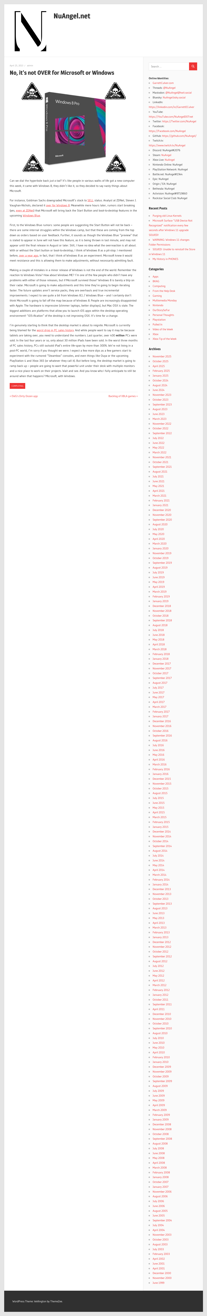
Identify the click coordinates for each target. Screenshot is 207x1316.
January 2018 (161, 658)
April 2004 (159, 1230)
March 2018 (160, 649)
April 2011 (159, 1009)
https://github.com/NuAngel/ (179, 135)
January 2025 (160, 375)
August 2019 (160, 567)
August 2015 (160, 793)
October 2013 (160, 898)
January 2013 (160, 937)
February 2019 (161, 596)
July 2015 (158, 798)
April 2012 (159, 980)
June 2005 (159, 1215)
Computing (17, 385)
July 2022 (158, 438)
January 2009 (161, 1119)
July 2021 (158, 476)
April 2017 (159, 702)
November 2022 (162, 423)
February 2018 (161, 654)
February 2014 (161, 879)
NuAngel (166, 155)
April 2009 (159, 1105)
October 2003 (161, 1239)
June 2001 (159, 1263)
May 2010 (158, 1047)
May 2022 (158, 447)
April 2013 (159, 922)
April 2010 (159, 1052)
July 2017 (158, 687)
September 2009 (162, 1081)
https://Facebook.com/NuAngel (167, 131)
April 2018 (159, 644)
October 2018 (161, 615)
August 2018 (160, 625)
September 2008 (162, 1138)
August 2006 (160, 1196)
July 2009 (158, 1090)
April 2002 (159, 1258)
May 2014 (158, 865)
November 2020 (162, 514)
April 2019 (159, 586)
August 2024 (160, 385)
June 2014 (158, 860)
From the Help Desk (164, 290)
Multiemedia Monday (165, 300)
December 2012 (162, 942)
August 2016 (160, 740)
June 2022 (158, 442)
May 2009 (158, 1100)
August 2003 (160, 1244)
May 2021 (158, 486)
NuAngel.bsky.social (174, 97)
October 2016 (161, 730)
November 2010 (162, 1018)
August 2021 (160, 471)
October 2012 (160, 951)
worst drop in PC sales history (55, 330)
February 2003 (161, 1253)
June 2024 (158, 390)
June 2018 (159, 634)
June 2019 (158, 577)
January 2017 (160, 716)
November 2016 (162, 726)
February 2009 (161, 1114)
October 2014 (160, 841)
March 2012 (159, 985)
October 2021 (160, 462)
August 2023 (160, 409)
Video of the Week (163, 329)
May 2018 (158, 639)
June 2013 (158, 913)
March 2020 (160, 543)
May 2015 (158, 807)
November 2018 (162, 610)
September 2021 (162, 466)
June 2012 (158, 970)
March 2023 (159, 418)
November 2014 (162, 836)
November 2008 (162, 1129)
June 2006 (159, 1206)
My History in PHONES (165, 259)
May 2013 (158, 918)
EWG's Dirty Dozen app (24, 396)
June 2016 (159, 750)
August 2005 (160, 1210)
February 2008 (161, 1172)
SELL (90, 200)
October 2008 (161, 1134)
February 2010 (161, 1057)
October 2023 (160, 399)
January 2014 (160, 884)
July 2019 (158, 572)
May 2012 (158, 975)
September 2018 (162, 620)
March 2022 (159, 452)
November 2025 (162, 356)
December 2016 (162, 721)
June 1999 (158, 1282)
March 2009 (160, 1110)
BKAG (156, 281)
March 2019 (159, 591)
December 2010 (162, 1014)
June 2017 (158, 692)
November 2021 (162, 457)
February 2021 (161, 500)
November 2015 (162, 783)
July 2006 (158, 1201)
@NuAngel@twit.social (178, 92)
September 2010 (162, 1028)
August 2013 (160, 908)
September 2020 (162, 519)
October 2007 (161, 1182)
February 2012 (161, 990)
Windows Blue (31, 215)
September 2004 (162, 1220)
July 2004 (158, 1225)
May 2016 (158, 754)
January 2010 (161, 1062)
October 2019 (160, 558)
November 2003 (162, 1234)
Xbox (155, 334)
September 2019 (162, 562)
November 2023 (162, 394)
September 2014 (162, 846)
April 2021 (159, 490)
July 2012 (158, 966)
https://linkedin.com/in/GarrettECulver (171, 107)
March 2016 (160, 764)
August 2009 (160, 1086)
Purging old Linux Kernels (167, 215)
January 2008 (161, 1177)
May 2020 (158, 534)
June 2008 (159, 1153)
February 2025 (161, 370)
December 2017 (162, 663)
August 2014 (160, 850)
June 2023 (158, 414)
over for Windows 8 (58, 205)
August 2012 (160, 961)
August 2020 (160, 524)
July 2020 (158, 529)
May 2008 (158, 1158)
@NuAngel (169, 87)
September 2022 (162, 433)
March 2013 (159, 927)
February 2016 (161, 769)
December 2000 (162, 1273)
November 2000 (162, 1278)
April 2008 (159, 1162)
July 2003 (158, 1249)
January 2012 (160, 994)
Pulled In (157, 324)
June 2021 (158, 481)
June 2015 (158, 802)
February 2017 (161, 711)
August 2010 (160, 1033)
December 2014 (162, 831)
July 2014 (158, 855)
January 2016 (161, 774)
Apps (155, 276)
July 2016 (158, 745)
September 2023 (162, 404)
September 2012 (162, 956)
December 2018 (162, 606)
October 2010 (161, 1023)
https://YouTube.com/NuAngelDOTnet (171, 116)
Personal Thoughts (163, 315)
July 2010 (158, 1038)
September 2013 (162, 903)
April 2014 (159, 870)
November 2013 (162, 894)
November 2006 (162, 1191)
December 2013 (162, 889)
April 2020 (159, 538)
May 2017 (158, 697)
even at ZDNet (25, 210)
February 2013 (161, 932)
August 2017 (160, 682)
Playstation (159, 319)
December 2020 (162, 510)
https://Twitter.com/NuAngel (179, 121)
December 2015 (162, 778)
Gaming (157, 295)
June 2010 (159, 1042)
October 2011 (160, 999)
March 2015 (159, 817)
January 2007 (161, 1186)
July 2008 (158, 1148)
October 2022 (160, 428)
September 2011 (162, 1004)
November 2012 (162, 946)
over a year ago (28, 255)
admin (30, 65)
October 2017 (160, 673)
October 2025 (160, 361)
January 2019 (160, 601)
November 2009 (162, 1071)
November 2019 (162, 553)
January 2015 (160, 826)
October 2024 (160, 380)
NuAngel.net (72, 15)
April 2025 (159, 366)
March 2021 (159, 495)
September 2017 (162, 678)
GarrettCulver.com (163, 83)
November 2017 (162, 668)
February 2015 (161, 822)
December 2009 (162, 1066)
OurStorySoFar (161, 310)
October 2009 (161, 1076)
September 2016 (162, 735)
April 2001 (159, 1268)
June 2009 (159, 1095)
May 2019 (158, 582)
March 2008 (160, 1167)
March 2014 (159, 874)
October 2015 (160, 788)
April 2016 (159, 759)
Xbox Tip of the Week (165, 338)
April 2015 (159, 812)
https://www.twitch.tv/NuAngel (167, 145)
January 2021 (160, 505)
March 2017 (159, 706)
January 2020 (161, 548)
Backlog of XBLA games (122, 396)
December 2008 (162, 1124)
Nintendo (158, 305)
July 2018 (158, 630)
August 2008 (160, 1143)
